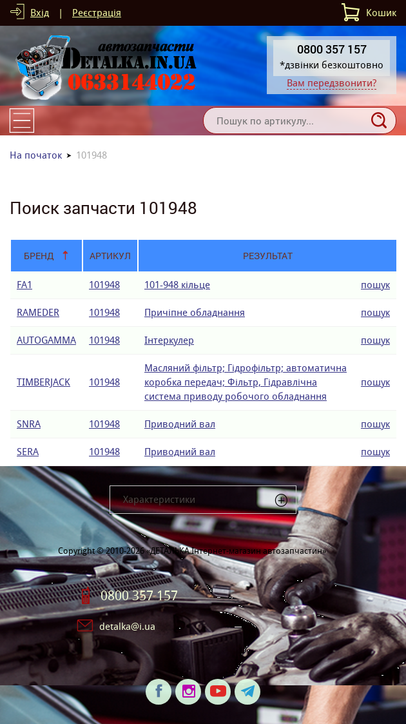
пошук (375, 285)
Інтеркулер (169, 340)
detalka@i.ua (127, 626)
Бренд (39, 255)
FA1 (24, 285)
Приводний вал (179, 424)
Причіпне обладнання (194, 312)
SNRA (29, 424)
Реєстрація (96, 12)
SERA (28, 451)
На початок (36, 155)
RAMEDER (38, 312)
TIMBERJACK (43, 382)
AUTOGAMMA (46, 340)
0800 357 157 (139, 596)
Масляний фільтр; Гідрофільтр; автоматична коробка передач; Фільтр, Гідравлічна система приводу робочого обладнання (245, 382)
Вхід (39, 12)
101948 (104, 285)
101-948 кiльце (177, 285)
